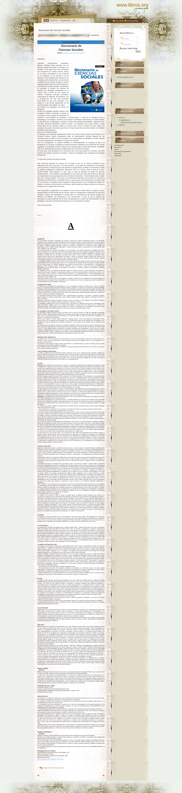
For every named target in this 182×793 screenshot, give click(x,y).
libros (59, 789)
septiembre (124, 120)
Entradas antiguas (46, 775)
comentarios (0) (95, 35)
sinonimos (117, 147)
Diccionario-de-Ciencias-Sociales (74, 53)
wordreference (119, 145)
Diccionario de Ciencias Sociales (55, 30)
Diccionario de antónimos (122, 151)
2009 (121, 125)
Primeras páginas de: (57, 768)
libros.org (54, 789)
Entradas (125, 39)
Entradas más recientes (94, 775)
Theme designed (45, 789)
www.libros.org (132, 5)
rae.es (116, 149)
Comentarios (126, 44)
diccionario (117, 153)
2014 (121, 118)
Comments (129, 21)
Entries (117, 21)
